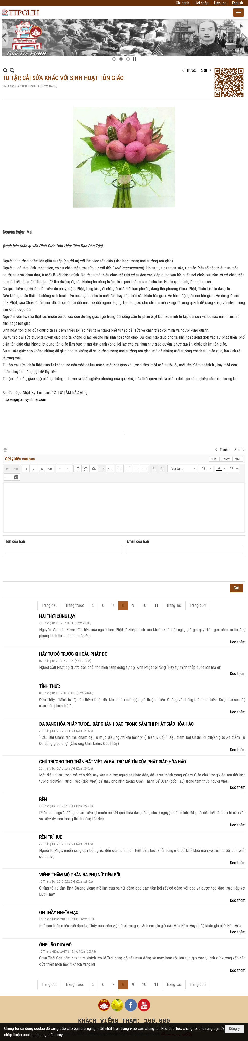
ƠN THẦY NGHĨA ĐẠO (58, 912)
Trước (191, 70)
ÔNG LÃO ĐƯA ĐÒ (55, 944)
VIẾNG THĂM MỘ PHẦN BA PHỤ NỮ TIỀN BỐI (79, 874)
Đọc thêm (237, 642)
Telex (226, 459)
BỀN (43, 799)
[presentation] (44, 569)
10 (144, 605)
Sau (204, 70)
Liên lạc (220, 3)
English (237, 3)
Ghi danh (182, 3)
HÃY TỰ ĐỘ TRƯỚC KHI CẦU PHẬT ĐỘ (73, 654)
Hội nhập (201, 3)
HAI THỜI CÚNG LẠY (57, 616)
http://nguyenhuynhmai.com (24, 399)
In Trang (5, 449)
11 (156, 605)
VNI (237, 459)
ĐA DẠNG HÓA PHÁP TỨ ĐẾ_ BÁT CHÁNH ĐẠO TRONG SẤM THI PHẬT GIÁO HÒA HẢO (116, 724)
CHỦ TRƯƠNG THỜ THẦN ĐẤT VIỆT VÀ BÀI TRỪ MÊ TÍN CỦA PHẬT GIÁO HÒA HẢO (112, 761)
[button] (238, 12)
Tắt (214, 459)
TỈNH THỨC (49, 686)
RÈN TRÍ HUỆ (50, 837)
